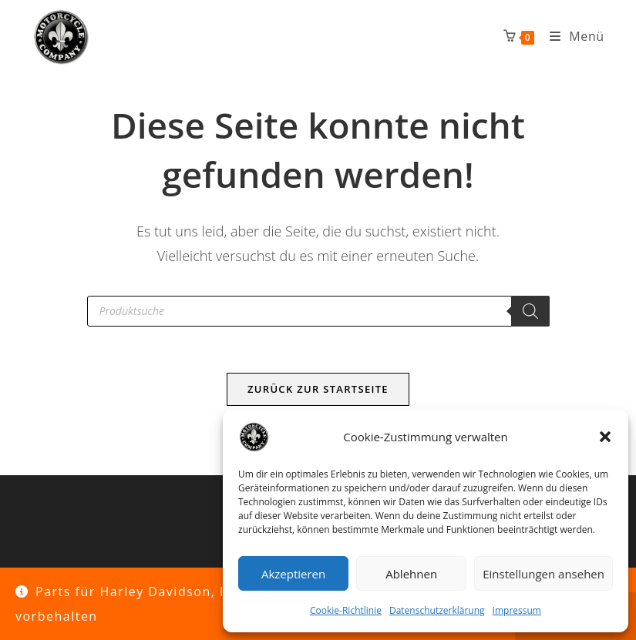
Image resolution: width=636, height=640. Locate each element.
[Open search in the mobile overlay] (318, 311)
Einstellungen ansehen (543, 573)
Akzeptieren (293, 573)
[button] (605, 436)
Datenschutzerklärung (437, 610)
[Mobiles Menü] (571, 36)
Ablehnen (411, 573)
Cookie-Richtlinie (346, 610)
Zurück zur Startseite (318, 389)
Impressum (517, 610)
